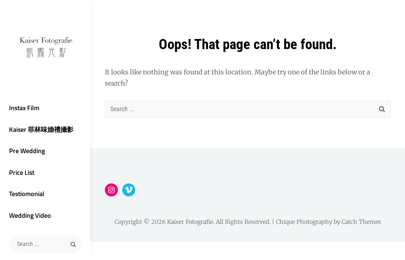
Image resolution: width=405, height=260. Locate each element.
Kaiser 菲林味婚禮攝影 (41, 129)
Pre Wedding (27, 151)
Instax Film (24, 108)
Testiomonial (26, 194)
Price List (21, 172)
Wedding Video (30, 215)
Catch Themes (361, 221)
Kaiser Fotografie (190, 221)
